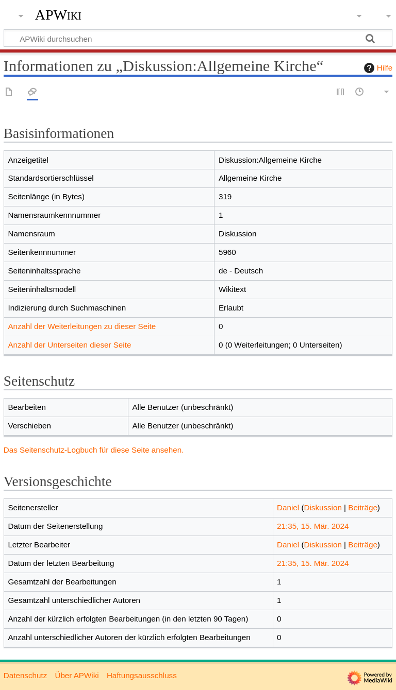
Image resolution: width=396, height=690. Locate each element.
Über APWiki (76, 675)
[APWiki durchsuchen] (198, 38)
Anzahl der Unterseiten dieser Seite (69, 344)
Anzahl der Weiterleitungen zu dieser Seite (82, 326)
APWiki (58, 15)
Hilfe (376, 68)
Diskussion (322, 507)
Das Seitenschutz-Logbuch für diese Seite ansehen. (94, 449)
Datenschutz (25, 675)
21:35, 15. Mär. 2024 (313, 526)
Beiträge (362, 507)
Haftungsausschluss (142, 675)
